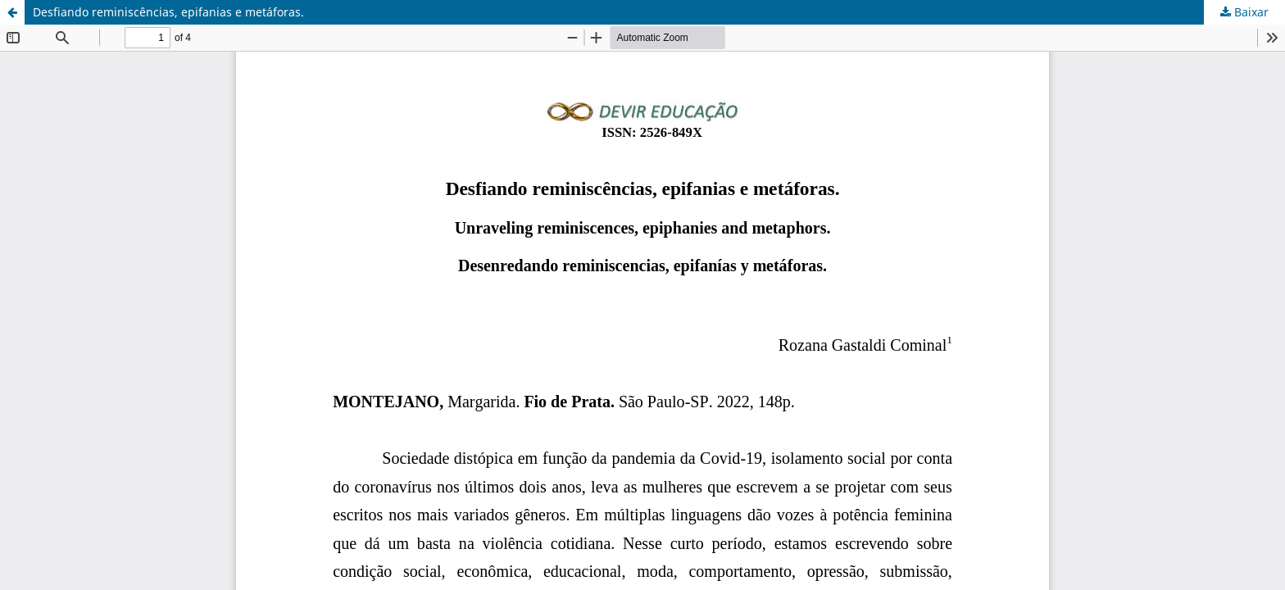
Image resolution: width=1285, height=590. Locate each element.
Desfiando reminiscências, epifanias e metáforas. (168, 12)
